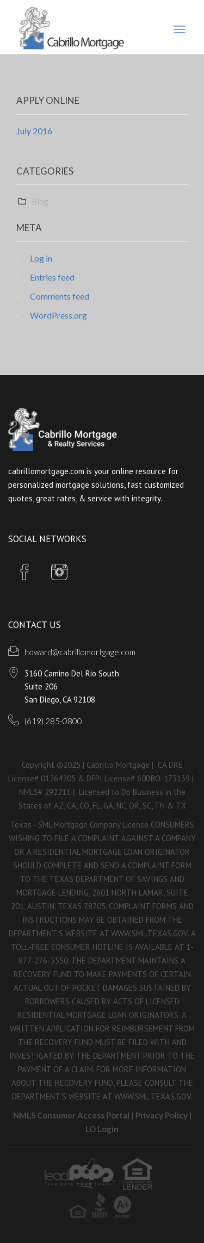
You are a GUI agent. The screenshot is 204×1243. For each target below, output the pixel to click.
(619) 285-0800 (53, 721)
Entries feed (52, 277)
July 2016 (34, 131)
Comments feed (59, 296)
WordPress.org (58, 315)
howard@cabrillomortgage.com (79, 652)
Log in (41, 258)
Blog (40, 201)
